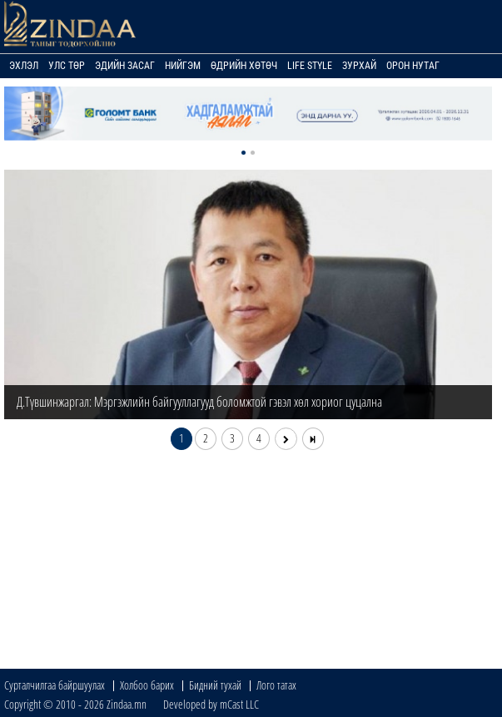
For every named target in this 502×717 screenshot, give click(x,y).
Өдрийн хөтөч (244, 66)
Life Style (309, 66)
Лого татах (276, 685)
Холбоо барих (147, 685)
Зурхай (359, 66)
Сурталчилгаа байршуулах (54, 685)
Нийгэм (183, 66)
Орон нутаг (413, 66)
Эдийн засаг (125, 66)
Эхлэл (23, 66)
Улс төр (66, 66)
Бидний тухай (215, 685)
